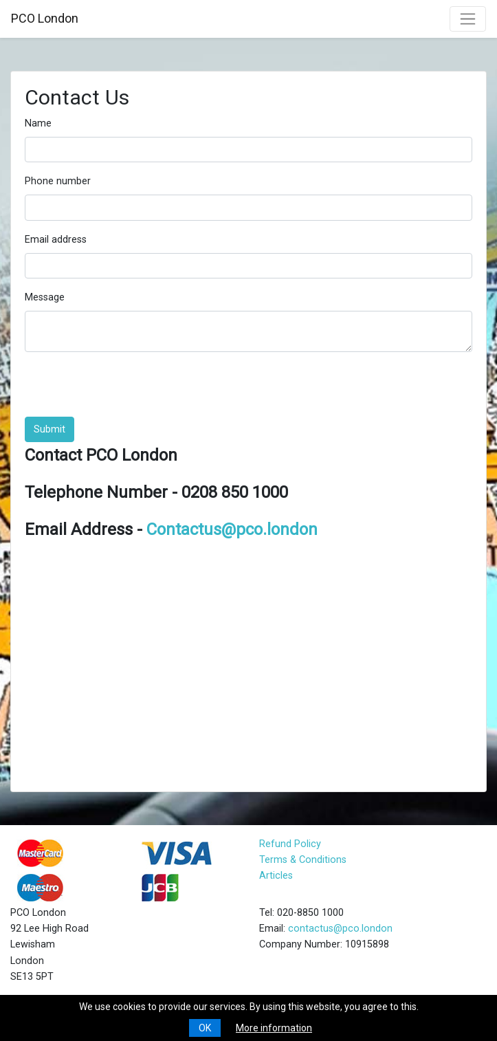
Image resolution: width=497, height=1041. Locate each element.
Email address (56, 239)
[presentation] (129, 390)
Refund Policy (290, 844)
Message (45, 297)
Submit (49, 429)
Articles (276, 875)
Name (38, 123)
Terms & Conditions (302, 860)
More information (274, 1027)
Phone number (58, 181)
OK (205, 1027)
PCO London (44, 18)
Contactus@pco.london (232, 529)
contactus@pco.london (340, 928)
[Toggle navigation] (468, 19)
